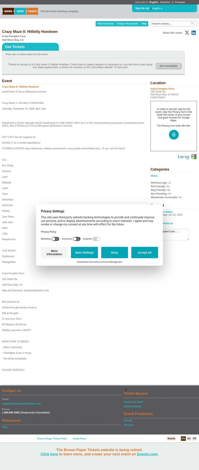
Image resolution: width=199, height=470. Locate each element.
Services (129, 425)
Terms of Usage (44, 439)
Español (165, 2)
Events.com (147, 454)
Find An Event (105, 23)
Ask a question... (172, 235)
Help (144, 23)
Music (154, 175)
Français (180, 2)
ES (189, 438)
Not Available (168, 66)
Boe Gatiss (166, 212)
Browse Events (132, 406)
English (153, 2)
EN (183, 438)
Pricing (128, 420)
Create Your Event (127, 23)
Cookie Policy (79, 439)
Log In (156, 8)
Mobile (171, 438)
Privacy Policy (60, 439)
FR (194, 438)
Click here (49, 454)
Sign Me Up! (142, 8)
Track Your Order (134, 402)
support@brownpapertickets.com (21, 403)
